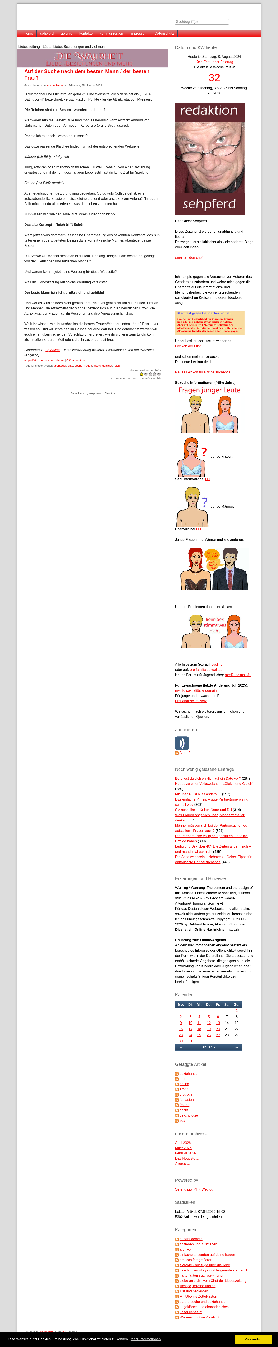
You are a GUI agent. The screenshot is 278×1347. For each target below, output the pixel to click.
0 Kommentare (75, 360)
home (28, 33)
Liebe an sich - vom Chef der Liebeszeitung (213, 1281)
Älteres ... (182, 1164)
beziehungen (190, 1073)
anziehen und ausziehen (198, 1244)
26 (209, 1035)
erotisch (186, 1094)
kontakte (86, 33)
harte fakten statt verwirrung (201, 1275)
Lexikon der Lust (187, 346)
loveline (216, 664)
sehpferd (47, 33)
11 (199, 1023)
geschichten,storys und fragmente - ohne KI (213, 1270)
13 (218, 1023)
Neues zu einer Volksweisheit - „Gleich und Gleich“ (214, 784)
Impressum (138, 33)
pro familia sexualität (206, 670)
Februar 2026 (185, 1153)
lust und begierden (194, 1291)
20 (218, 1029)
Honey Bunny (54, 85)
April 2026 (183, 1143)
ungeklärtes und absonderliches (44, 360)
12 (209, 1023)
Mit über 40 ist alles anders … (198, 794)
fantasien (187, 1100)
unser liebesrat (191, 1312)
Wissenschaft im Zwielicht (199, 1317)
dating (78, 365)
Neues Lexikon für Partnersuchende (202, 372)
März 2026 (183, 1148)
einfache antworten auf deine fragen (207, 1254)
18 (199, 1029)
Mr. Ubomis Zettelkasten (198, 1296)
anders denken (191, 1239)
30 (181, 1041)
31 (190, 1041)
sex (182, 1120)
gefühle (66, 33)
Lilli (207, 479)
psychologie (189, 1115)
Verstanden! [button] (254, 1339)
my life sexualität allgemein (196, 690)
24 (190, 1035)
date (70, 365)
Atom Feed (187, 753)
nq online (52, 350)
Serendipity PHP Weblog (194, 1189)
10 (190, 1023)
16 (181, 1029)
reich (117, 365)
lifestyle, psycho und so (197, 1286)
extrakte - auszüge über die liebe (205, 1265)
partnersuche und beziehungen (204, 1301)
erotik (184, 1089)
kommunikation (111, 33)
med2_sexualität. (238, 675)
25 (199, 1035)
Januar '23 (209, 1047)
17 (190, 1029)
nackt (184, 1110)
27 (218, 1035)
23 (181, 1035)
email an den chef (188, 257)
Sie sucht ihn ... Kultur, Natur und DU (203, 810)
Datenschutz (164, 33)
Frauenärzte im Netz (191, 701)
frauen (88, 365)
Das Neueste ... (187, 1158)
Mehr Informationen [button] (146, 1339)
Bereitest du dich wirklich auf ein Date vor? (208, 778)
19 (209, 1029)
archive (185, 1249)
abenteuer (59, 365)
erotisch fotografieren (196, 1260)
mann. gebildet (103, 365)
